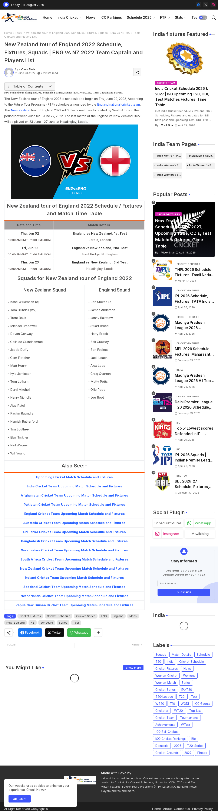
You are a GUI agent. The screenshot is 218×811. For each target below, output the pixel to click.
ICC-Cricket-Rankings (170, 738)
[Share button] (98, 632)
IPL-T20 (186, 689)
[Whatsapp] (79, 632)
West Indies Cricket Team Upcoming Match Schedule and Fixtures (74, 550)
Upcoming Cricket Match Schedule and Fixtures (74, 477)
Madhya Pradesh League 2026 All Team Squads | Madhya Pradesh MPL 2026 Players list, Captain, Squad (194, 378)
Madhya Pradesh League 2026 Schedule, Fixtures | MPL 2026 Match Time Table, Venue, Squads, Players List (194, 325)
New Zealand (21, 110)
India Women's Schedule (202, 165)
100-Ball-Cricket (166, 731)
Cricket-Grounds (167, 752)
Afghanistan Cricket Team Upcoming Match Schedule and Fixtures (74, 495)
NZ (32, 622)
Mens (133, 616)
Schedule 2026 (139, 17)
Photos (202, 752)
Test (18, 32)
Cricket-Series (85, 616)
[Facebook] (30, 632)
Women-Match (165, 682)
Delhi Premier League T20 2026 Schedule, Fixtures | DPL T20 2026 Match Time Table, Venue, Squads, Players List (194, 405)
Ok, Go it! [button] (19, 799)
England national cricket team (118, 104)
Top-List (195, 710)
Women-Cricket (166, 675)
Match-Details (181, 654)
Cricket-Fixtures (30, 616)
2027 (188, 752)
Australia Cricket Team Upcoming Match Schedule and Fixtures (74, 523)
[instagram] (213, 4)
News (90, 17)
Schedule (46, 622)
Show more (133, 667)
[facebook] (198, 4)
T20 (158, 661)
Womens (189, 675)
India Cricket (67, 17)
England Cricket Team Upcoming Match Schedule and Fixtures (74, 514)
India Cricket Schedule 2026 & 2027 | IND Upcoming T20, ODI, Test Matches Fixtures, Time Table (182, 96)
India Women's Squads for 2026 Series (169, 174)
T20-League (164, 696)
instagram (171, 534)
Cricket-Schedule (58, 616)
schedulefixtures (168, 523)
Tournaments (189, 717)
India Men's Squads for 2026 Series (202, 155)
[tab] (47, 17)
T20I (182, 696)
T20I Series (195, 745)
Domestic (161, 745)
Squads (160, 654)
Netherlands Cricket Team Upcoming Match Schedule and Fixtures (74, 596)
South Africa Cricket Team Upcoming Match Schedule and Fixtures (74, 559)
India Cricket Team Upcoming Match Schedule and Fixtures (74, 486)
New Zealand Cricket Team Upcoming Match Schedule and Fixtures (74, 568)
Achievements (165, 724)
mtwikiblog (200, 534)
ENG (104, 616)
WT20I (179, 710)
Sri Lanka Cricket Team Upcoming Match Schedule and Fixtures (74, 532)
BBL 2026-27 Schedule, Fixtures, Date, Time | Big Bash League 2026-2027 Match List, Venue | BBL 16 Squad (193, 484)
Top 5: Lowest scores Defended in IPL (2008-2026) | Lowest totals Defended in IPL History (194, 431)
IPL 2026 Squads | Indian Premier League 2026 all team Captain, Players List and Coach (194, 458)
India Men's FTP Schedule (169, 155)
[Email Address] (184, 583)
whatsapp (203, 523)
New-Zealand (15, 622)
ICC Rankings (111, 17)
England (118, 616)
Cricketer (161, 710)
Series (63, 622)
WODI (185, 703)
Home (47, 17)
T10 (172, 703)
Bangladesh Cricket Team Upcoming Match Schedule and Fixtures (74, 541)
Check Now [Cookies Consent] (34, 789)
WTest (185, 724)
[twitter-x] (205, 4)
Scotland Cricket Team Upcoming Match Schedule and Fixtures (74, 587)
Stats (179, 17)
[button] (203, 18)
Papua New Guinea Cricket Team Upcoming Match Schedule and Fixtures (74, 605)
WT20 (159, 703)
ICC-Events (202, 703)
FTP (163, 17)
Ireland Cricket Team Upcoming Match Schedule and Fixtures (74, 578)
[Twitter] (54, 632)
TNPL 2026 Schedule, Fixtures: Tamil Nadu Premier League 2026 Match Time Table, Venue (194, 273)
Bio (193, 738)
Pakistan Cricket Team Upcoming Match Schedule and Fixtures (74, 504)
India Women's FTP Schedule (169, 165)
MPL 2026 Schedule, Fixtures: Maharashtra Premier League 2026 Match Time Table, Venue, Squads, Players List (194, 352)
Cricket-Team (164, 717)
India (170, 661)
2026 (177, 745)
